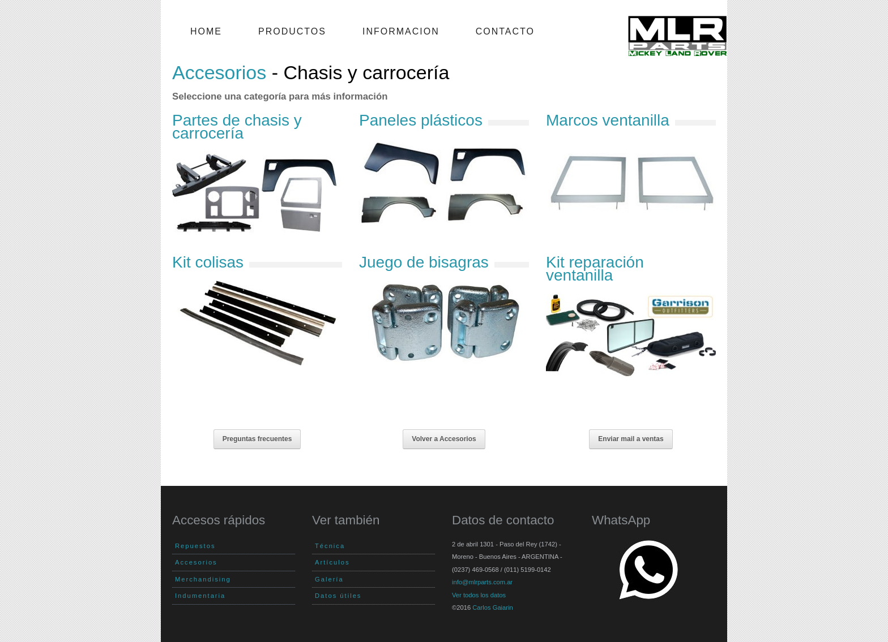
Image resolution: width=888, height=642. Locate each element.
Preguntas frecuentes (257, 439)
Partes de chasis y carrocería (237, 126)
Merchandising (203, 579)
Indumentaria (200, 595)
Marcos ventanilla (607, 120)
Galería (329, 579)
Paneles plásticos (421, 120)
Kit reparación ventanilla (595, 268)
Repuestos (195, 545)
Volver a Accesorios (444, 439)
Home (206, 31)
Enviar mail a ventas (630, 439)
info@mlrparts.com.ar (482, 582)
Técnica (330, 545)
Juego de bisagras (424, 262)
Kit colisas (208, 262)
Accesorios (219, 72)
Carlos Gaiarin (492, 607)
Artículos (332, 562)
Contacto (505, 31)
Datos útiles (338, 595)
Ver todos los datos (479, 595)
